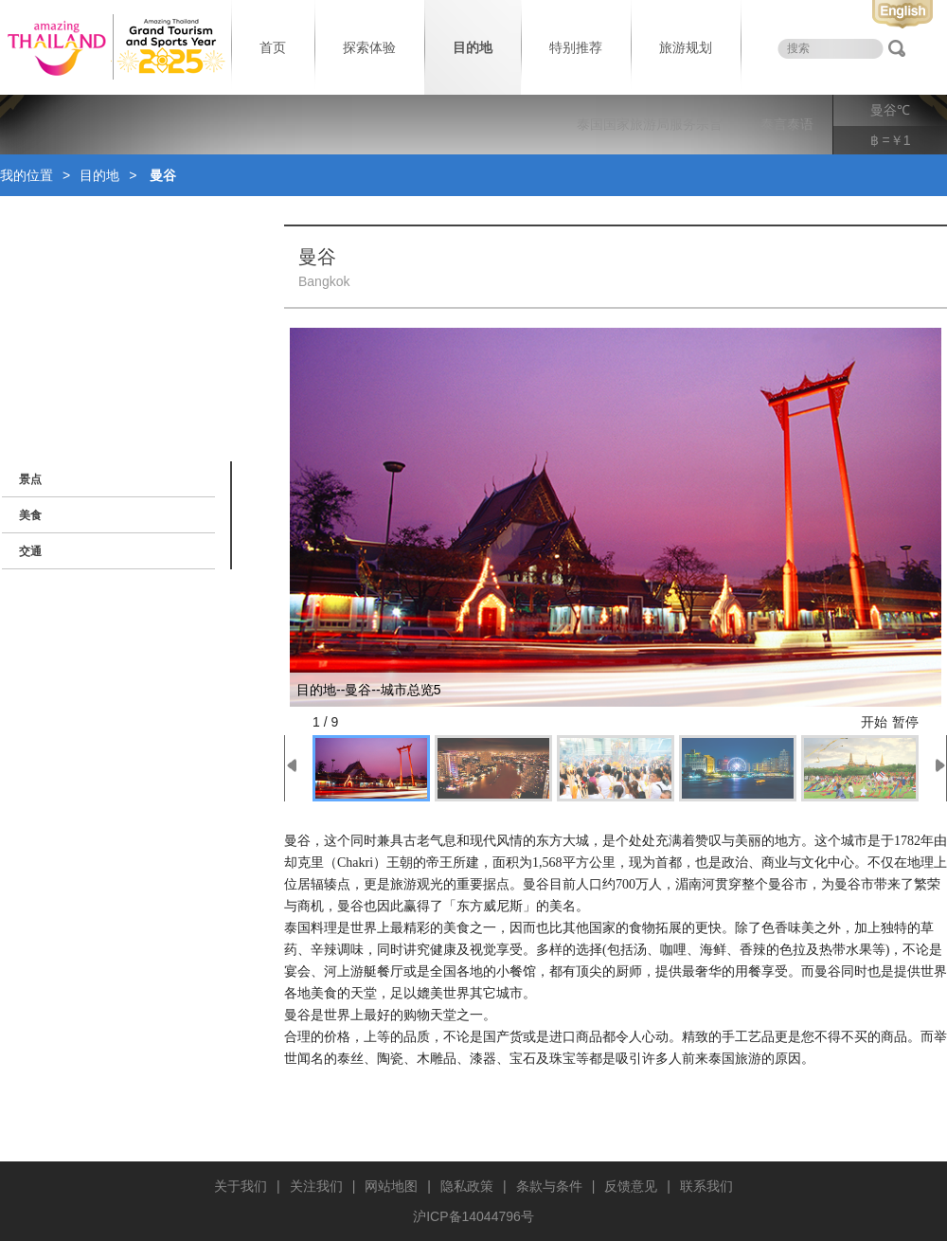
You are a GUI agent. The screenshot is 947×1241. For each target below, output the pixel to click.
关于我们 (240, 1186)
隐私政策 (466, 1186)
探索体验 (369, 47)
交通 (30, 551)
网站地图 (391, 1186)
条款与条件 (549, 1186)
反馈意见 (630, 1186)
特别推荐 (575, 47)
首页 (272, 47)
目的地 (472, 47)
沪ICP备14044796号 (473, 1216)
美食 (30, 515)
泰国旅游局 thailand (113, 47)
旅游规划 (685, 47)
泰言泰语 (786, 124)
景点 (30, 479)
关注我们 (316, 1186)
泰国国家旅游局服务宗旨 (650, 124)
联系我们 (706, 1186)
